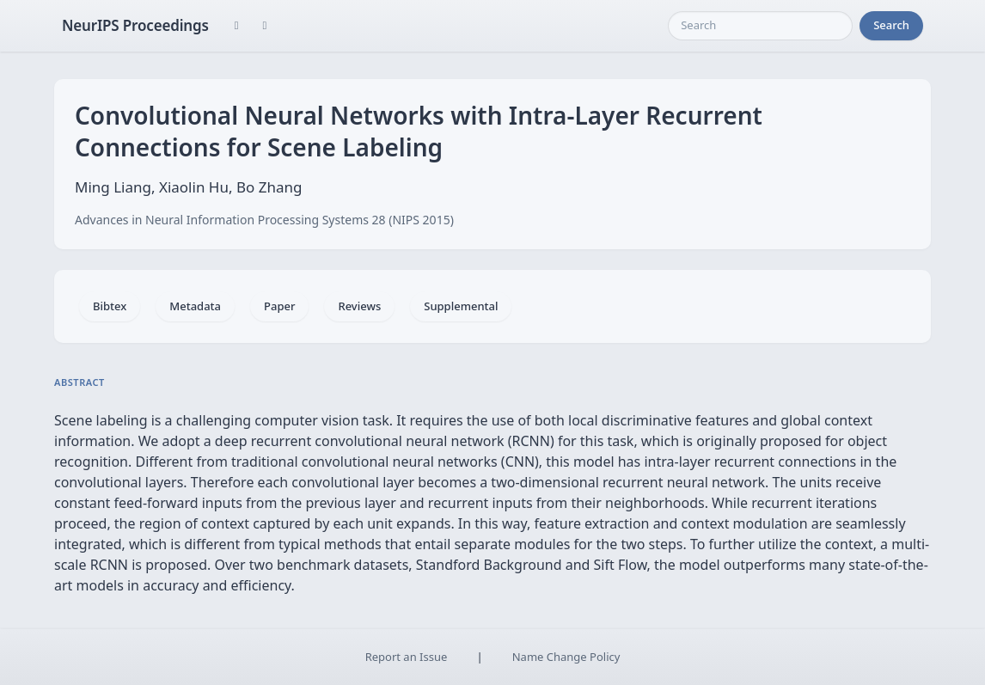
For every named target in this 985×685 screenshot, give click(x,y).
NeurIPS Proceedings (135, 25)
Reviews (359, 306)
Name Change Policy (566, 656)
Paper (279, 306)
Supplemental (461, 306)
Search (891, 25)
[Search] (760, 25)
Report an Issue (406, 656)
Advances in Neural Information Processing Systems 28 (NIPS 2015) (264, 219)
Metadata (195, 306)
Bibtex (109, 306)
